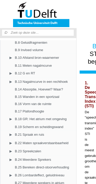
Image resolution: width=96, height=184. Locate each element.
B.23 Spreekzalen (28, 151)
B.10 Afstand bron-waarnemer (37, 58)
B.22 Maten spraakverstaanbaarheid (42, 143)
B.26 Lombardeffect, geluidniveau (39, 175)
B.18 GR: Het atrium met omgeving (41, 119)
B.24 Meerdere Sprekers (33, 160)
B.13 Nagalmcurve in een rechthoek (41, 82)
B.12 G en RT (25, 73)
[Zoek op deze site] (42, 33)
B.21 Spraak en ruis (29, 134)
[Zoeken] (6, 33)
